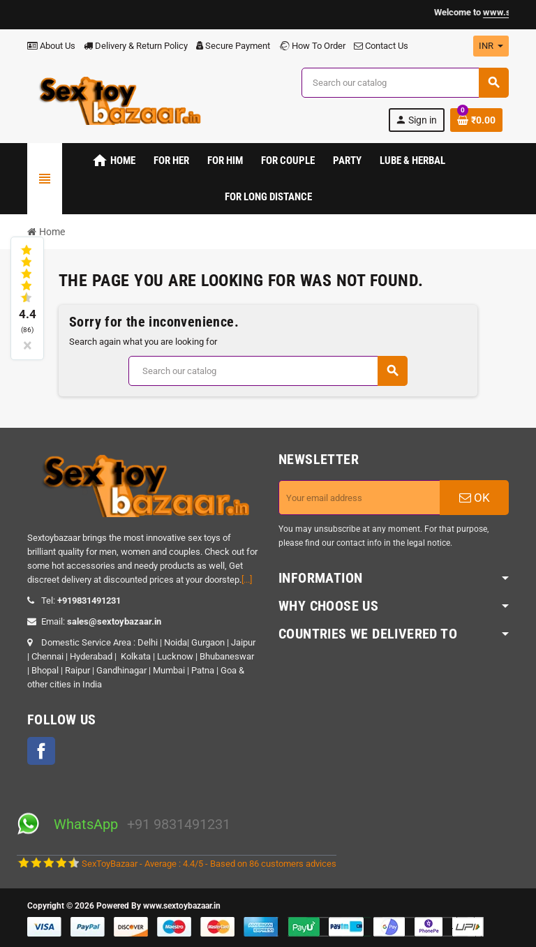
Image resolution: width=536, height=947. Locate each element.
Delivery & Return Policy (136, 45)
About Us (51, 45)
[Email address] (359, 497)
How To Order (311, 45)
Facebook (41, 751)
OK (474, 498)
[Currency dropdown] (491, 46)
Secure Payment (233, 45)
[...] (246, 579)
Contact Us (381, 45)
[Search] (405, 83)
